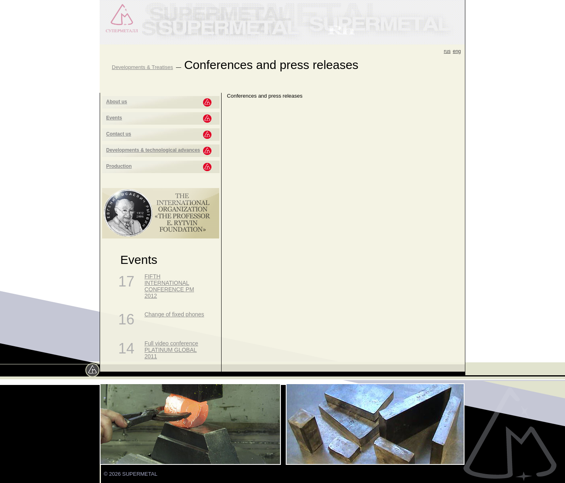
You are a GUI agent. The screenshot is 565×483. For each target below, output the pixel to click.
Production (119, 166)
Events (114, 118)
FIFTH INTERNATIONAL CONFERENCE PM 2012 (169, 286)
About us (116, 102)
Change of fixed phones (174, 314)
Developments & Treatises (142, 67)
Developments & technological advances (153, 150)
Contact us (118, 134)
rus (447, 51)
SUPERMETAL (139, 474)
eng (457, 51)
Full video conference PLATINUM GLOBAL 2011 (171, 350)
